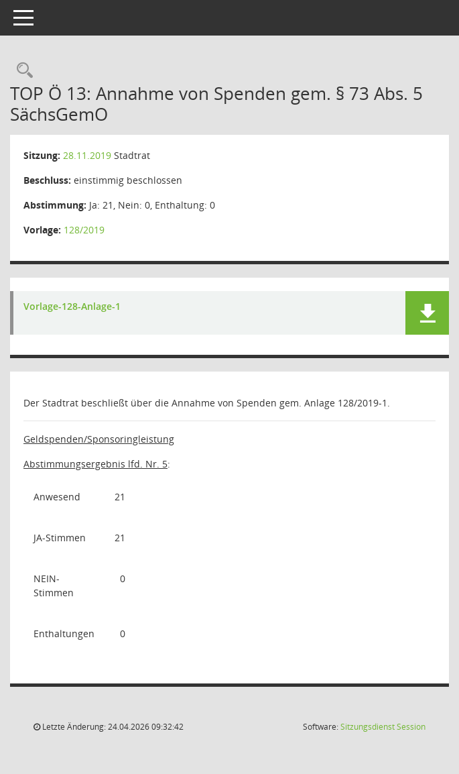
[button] (427, 313)
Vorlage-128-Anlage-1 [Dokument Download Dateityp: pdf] (72, 307)
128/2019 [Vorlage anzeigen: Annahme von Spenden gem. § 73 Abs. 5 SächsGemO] (84, 229)
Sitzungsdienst (382, 726)
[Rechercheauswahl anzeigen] (21, 71)
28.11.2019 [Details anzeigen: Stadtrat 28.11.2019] (87, 155)
